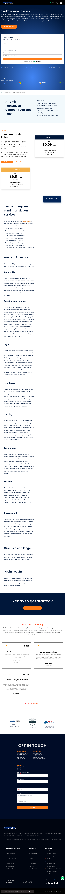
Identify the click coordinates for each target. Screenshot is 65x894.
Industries (32, 848)
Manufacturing (32, 863)
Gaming (8, 414)
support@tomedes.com (48, 879)
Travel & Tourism (33, 868)
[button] (18, 789)
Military (8, 481)
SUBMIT (32, 59)
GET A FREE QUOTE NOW (32, 608)
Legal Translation (9, 851)
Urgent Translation (10, 868)
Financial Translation (10, 856)
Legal (6, 344)
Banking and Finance (15, 301)
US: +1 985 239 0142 (27, 881)
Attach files (7, 52)
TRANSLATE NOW (9, 27)
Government (10, 513)
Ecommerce (31, 856)
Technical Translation (10, 861)
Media (30, 861)
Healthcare (9, 383)
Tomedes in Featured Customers (53, 869)
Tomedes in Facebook (50, 861)
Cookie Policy (25, 891)
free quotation (26, 221)
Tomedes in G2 (49, 859)
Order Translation (7, 162)
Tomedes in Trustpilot (50, 853)
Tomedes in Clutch (50, 864)
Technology (10, 448)
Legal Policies (47, 891)
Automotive (10, 272)
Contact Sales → (20, 162)
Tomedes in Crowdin (50, 866)
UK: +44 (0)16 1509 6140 (28, 882)
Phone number (32, 788)
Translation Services (13, 848)
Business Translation (10, 863)
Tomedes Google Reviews (51, 851)
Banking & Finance (33, 853)
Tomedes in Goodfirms (51, 871)
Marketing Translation (11, 858)
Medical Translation (10, 853)
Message (32, 798)
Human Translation (10, 866)
